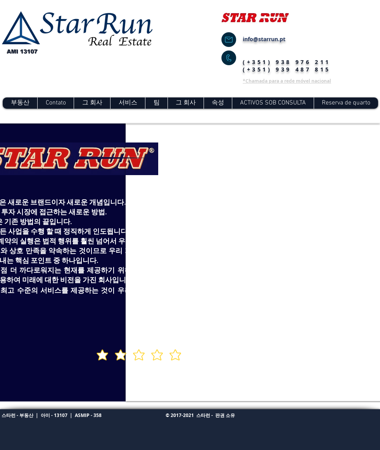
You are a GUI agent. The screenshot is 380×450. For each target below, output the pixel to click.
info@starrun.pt (264, 39)
